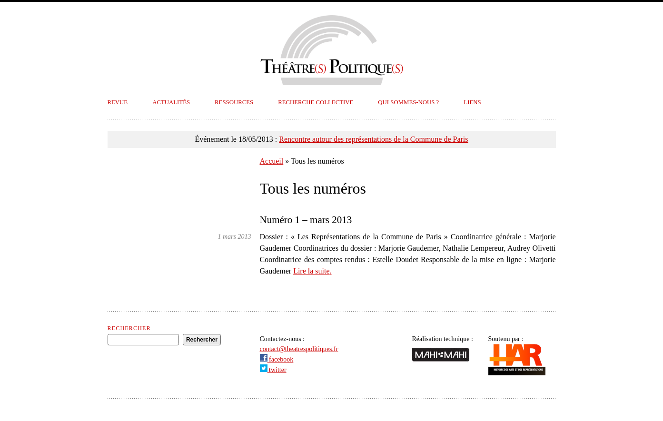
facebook (277, 359)
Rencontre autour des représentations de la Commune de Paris (373, 139)
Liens (472, 102)
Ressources (234, 102)
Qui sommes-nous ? (408, 102)
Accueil (272, 161)
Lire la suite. (312, 271)
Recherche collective (315, 102)
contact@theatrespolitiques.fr (299, 348)
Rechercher (129, 328)
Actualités (171, 102)
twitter (273, 369)
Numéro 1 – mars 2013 (306, 219)
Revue (118, 102)
